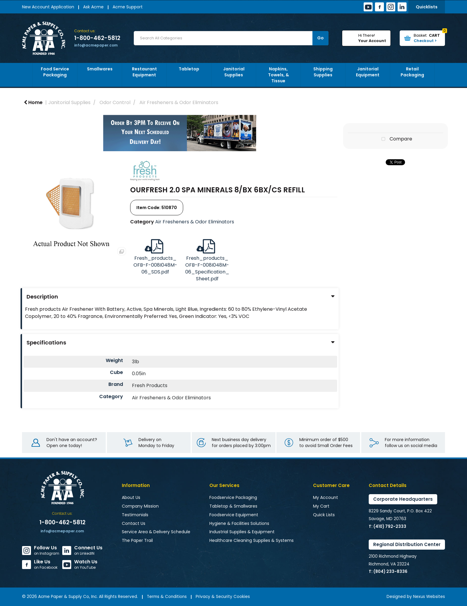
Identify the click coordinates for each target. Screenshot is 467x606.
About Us (131, 497)
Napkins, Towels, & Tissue (278, 75)
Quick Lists (324, 515)
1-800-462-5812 (97, 38)
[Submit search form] (320, 38)
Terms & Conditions (167, 596)
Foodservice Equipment (233, 515)
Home (33, 102)
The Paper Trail (137, 540)
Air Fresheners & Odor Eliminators (178, 102)
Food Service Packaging (55, 72)
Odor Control (114, 102)
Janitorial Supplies (234, 72)
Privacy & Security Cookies (223, 596)
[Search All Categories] (231, 38)
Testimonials (135, 515)
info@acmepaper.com (96, 45)
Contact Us (133, 523)
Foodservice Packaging (233, 497)
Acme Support (128, 7)
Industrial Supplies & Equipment (242, 532)
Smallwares (100, 69)
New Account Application (48, 7)
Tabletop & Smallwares (233, 506)
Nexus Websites (429, 596)
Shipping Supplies (323, 72)
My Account (325, 497)
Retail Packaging (412, 72)
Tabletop (189, 69)
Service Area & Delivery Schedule (156, 532)
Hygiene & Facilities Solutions (239, 523)
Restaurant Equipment (144, 72)
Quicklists (427, 7)
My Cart (321, 506)
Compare (395, 139)
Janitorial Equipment (367, 72)
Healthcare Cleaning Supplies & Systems (251, 540)
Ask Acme (93, 7)
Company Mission (140, 506)
